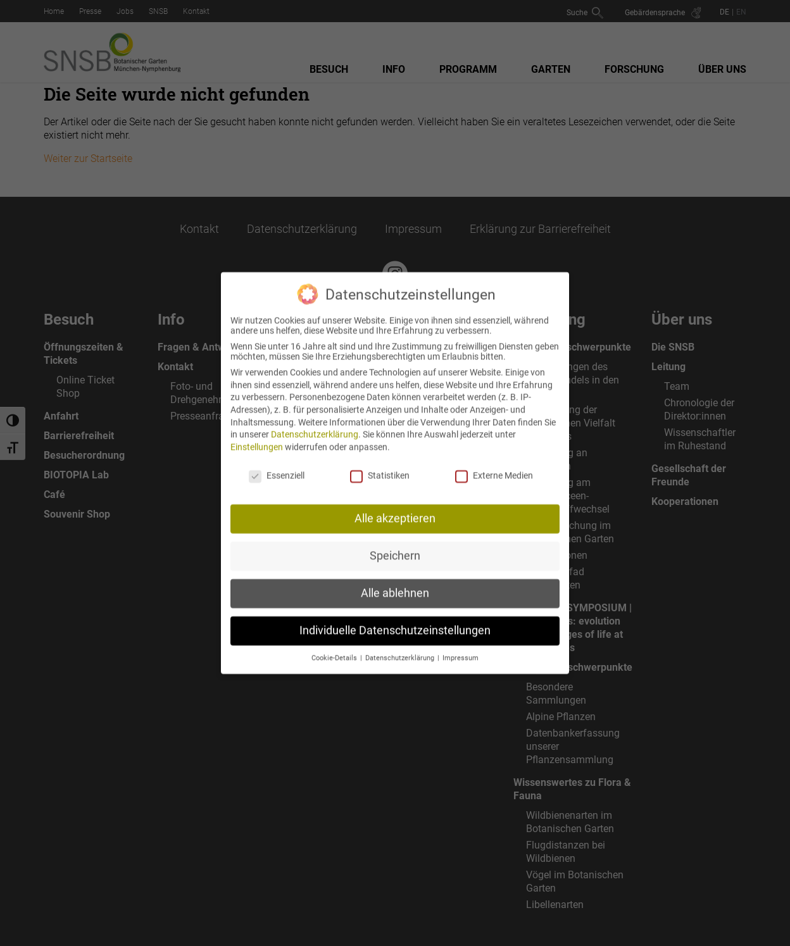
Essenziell (276, 465)
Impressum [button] (460, 648)
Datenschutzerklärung (314, 425)
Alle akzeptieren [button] (395, 508)
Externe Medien (494, 465)
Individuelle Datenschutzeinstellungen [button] (395, 620)
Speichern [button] (395, 546)
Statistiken (380, 465)
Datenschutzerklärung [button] (400, 648)
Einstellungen (256, 437)
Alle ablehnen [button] (395, 583)
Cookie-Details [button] (335, 648)
